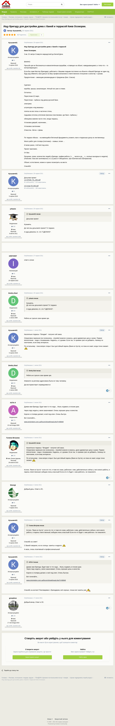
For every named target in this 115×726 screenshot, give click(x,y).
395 (13, 311)
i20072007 (13, 256)
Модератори (79, 12)
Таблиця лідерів (48, 12)
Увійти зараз (83, 657)
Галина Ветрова (13, 438)
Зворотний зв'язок (61, 719)
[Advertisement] (50, 248)
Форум (4, 13)
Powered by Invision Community (57, 724)
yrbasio (13, 209)
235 (13, 455)
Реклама (23, 12)
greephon (13, 598)
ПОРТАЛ (90, 12)
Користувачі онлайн (64, 12)
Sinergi (13, 485)
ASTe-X (13, 403)
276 (13, 420)
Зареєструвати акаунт (32, 657)
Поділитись (21, 35)
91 (13, 60)
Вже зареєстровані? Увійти (90, 4)
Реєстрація (107, 4)
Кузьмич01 (17, 31)
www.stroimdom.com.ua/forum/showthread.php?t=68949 (44, 422)
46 (13, 273)
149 (13, 616)
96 (13, 503)
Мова (50, 719)
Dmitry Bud (13, 293)
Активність (34, 12)
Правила (13, 12)
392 (13, 226)
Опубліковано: (33, 42)
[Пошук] (42, 4)
